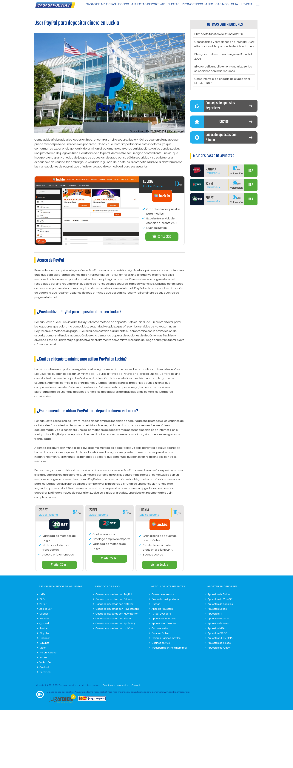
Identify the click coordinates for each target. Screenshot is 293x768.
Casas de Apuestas (101, 4)
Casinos (222, 4)
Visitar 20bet (59, 564)
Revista (246, 4)
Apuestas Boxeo (217, 609)
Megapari (44, 638)
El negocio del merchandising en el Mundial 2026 (223, 56)
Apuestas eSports (218, 618)
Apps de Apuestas (162, 609)
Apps (209, 4)
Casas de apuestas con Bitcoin (113, 599)
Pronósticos (192, 4)
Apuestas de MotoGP (220, 599)
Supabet (44, 613)
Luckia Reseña (153, 186)
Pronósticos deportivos (165, 599)
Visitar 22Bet (109, 558)
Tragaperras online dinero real (169, 648)
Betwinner (45, 672)
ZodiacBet (45, 609)
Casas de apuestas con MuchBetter (116, 613)
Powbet (43, 628)
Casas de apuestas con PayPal (113, 594)
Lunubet (44, 643)
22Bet (43, 599)
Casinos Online (160, 633)
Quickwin (44, 623)
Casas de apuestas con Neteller (114, 604)
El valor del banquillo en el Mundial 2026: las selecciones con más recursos (223, 69)
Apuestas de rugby (219, 648)
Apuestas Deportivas (148, 4)
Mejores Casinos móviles (166, 638)
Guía (234, 4)
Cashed (44, 667)
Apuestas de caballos (220, 604)
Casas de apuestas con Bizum (113, 618)
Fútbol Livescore (161, 613)
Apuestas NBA (216, 628)
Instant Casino (47, 652)
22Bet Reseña (98, 514)
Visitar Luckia (162, 236)
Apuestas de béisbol (219, 643)
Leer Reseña (213, 173)
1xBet (42, 594)
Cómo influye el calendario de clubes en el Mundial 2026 (222, 81)
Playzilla (44, 633)
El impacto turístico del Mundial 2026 (218, 34)
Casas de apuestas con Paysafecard (117, 609)
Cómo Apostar (160, 628)
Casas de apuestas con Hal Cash (114, 628)
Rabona (44, 618)
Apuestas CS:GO (217, 633)
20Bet (43, 604)
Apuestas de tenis (218, 623)
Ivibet (42, 648)
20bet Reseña (48, 514)
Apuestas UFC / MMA (220, 638)
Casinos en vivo (161, 643)
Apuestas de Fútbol (219, 594)
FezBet (43, 657)
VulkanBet (45, 662)
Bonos (123, 4)
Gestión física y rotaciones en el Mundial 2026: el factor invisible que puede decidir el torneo (224, 44)
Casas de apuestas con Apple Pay (115, 623)
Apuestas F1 (215, 613)
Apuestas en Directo (164, 623)
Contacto (136, 685)
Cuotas (173, 4)
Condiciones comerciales (116, 685)
